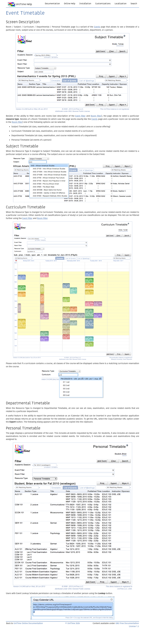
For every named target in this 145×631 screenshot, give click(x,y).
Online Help (69, 3)
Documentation (52, 3)
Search (134, 3)
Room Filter (96, 116)
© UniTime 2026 (72, 623)
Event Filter (80, 116)
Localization (120, 3)
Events (97, 27)
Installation (85, 3)
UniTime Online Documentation (28, 623)
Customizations (103, 3)
